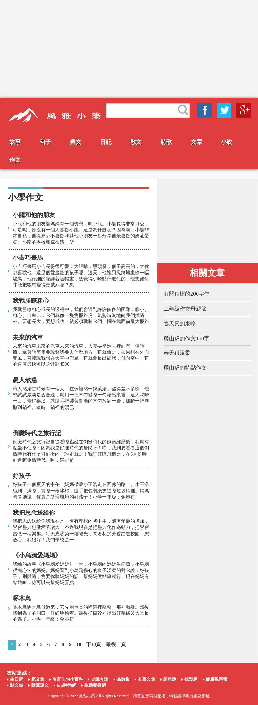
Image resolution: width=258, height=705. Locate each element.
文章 (196, 142)
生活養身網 (95, 685)
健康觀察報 (216, 679)
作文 (15, 160)
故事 (15, 142)
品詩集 (123, 679)
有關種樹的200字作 (186, 294)
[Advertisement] (129, 49)
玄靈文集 (146, 679)
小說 (226, 142)
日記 (106, 142)
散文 (136, 142)
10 (78, 644)
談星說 (169, 679)
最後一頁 (116, 644)
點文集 (16, 685)
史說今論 (100, 679)
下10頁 (93, 644)
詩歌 (166, 142)
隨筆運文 (40, 685)
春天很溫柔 (177, 353)
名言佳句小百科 (67, 679)
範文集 (37, 679)
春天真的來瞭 (180, 323)
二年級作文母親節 (185, 309)
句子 (45, 142)
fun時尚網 (66, 685)
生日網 (16, 679)
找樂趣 (191, 679)
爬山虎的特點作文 (185, 368)
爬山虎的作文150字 (186, 338)
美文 (75, 142)
